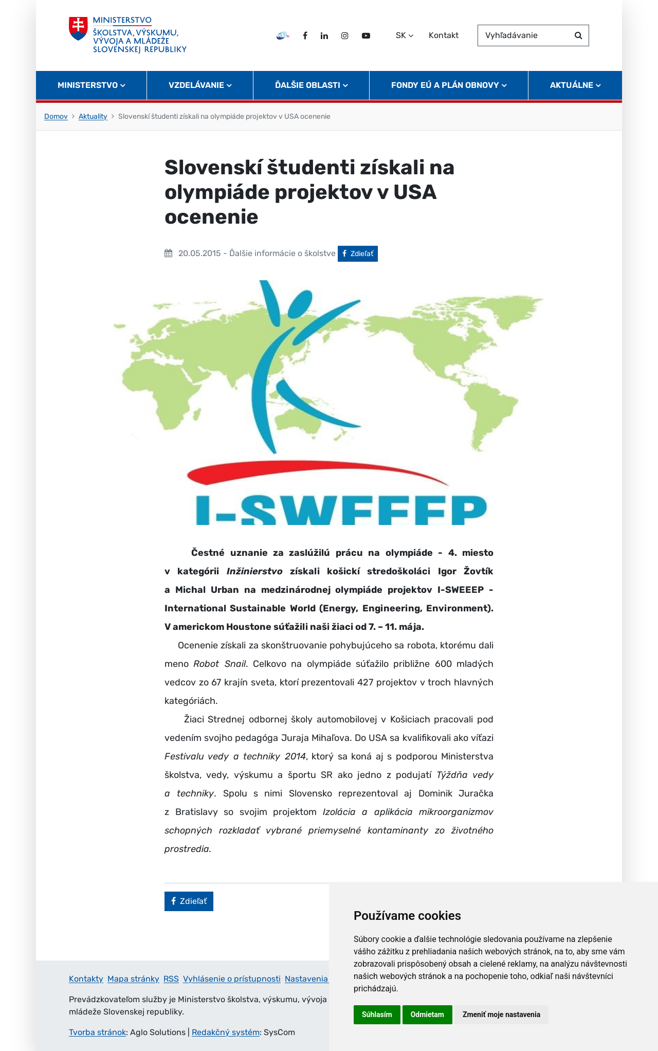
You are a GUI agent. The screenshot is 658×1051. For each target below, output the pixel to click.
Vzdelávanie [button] (196, 85)
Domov (56, 116)
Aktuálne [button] (571, 85)
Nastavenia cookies (322, 979)
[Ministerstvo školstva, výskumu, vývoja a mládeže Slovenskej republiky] (128, 35)
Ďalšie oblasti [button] (307, 85)
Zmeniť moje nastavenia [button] (501, 1014)
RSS (171, 979)
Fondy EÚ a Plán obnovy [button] (445, 85)
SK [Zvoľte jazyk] (401, 35)
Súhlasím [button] (377, 1014)
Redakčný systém (226, 1032)
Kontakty (86, 979)
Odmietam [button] (427, 1014)
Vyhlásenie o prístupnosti (232, 979)
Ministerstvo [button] (88, 85)
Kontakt (444, 35)
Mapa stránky (133, 979)
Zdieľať (360, 253)
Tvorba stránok (97, 1032)
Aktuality (93, 116)
